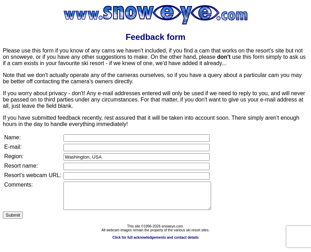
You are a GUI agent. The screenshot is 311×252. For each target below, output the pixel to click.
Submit (13, 220)
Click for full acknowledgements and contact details (155, 243)
